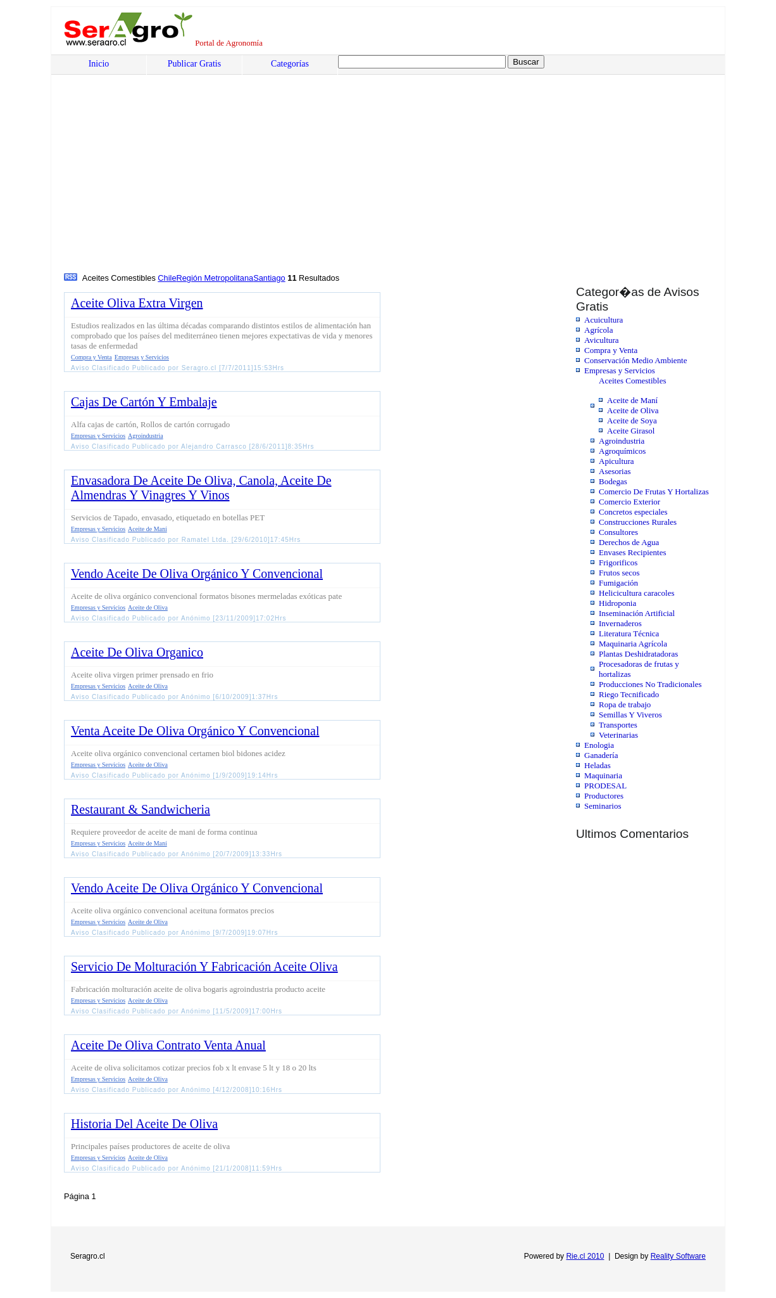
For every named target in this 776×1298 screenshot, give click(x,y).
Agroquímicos (622, 451)
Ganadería (601, 755)
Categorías (290, 63)
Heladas (597, 765)
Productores (603, 795)
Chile (167, 278)
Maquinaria (603, 775)
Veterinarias (618, 735)
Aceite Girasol (630, 430)
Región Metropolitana (215, 278)
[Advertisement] (160, 175)
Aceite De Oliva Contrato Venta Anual (168, 1045)
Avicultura (601, 340)
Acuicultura (603, 319)
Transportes (618, 724)
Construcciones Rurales (638, 522)
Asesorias (615, 471)
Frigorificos (618, 562)
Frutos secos (619, 572)
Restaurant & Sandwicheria (140, 809)
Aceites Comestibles (632, 380)
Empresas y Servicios (619, 370)
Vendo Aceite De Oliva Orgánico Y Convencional (197, 574)
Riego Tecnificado (629, 694)
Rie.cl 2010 (585, 1256)
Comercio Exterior (629, 501)
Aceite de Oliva (633, 410)
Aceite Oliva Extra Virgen (137, 303)
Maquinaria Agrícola (633, 643)
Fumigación (618, 583)
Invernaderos (620, 623)
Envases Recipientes (632, 552)
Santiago (269, 278)
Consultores (618, 532)
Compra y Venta (610, 350)
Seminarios (603, 806)
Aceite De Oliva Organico (137, 652)
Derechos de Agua (629, 542)
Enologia (599, 745)
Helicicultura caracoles (636, 593)
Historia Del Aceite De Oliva (144, 1124)
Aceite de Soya (632, 420)
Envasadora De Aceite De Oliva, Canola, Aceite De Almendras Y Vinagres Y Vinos (201, 487)
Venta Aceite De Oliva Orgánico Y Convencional (195, 731)
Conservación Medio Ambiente (635, 360)
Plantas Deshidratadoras (638, 654)
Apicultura (616, 461)
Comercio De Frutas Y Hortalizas (654, 491)
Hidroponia (617, 603)
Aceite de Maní (632, 400)
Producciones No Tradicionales (650, 684)
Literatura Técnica (629, 633)
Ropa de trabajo (625, 704)
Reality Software (678, 1256)
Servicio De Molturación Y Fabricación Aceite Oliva (204, 967)
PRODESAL (605, 785)
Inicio (99, 63)
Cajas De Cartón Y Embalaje (144, 402)
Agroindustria (621, 441)
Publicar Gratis (194, 63)
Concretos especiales (633, 512)
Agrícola (598, 330)
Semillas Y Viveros (630, 714)
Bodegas (613, 481)
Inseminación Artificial (637, 613)
